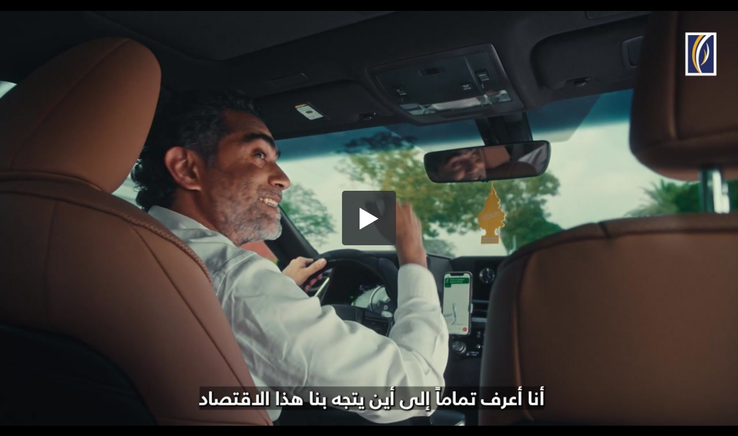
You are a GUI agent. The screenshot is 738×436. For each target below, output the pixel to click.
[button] (369, 218)
